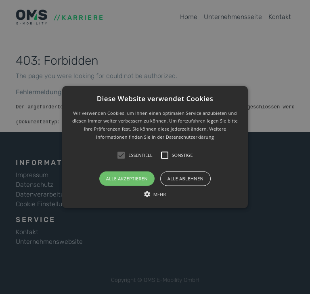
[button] (155, 147)
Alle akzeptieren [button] (127, 178)
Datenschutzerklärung (190, 137)
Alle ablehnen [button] (185, 178)
